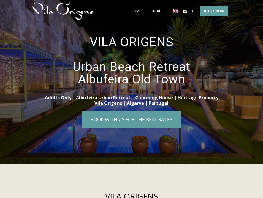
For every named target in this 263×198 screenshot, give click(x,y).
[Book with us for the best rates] (131, 119)
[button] (185, 11)
